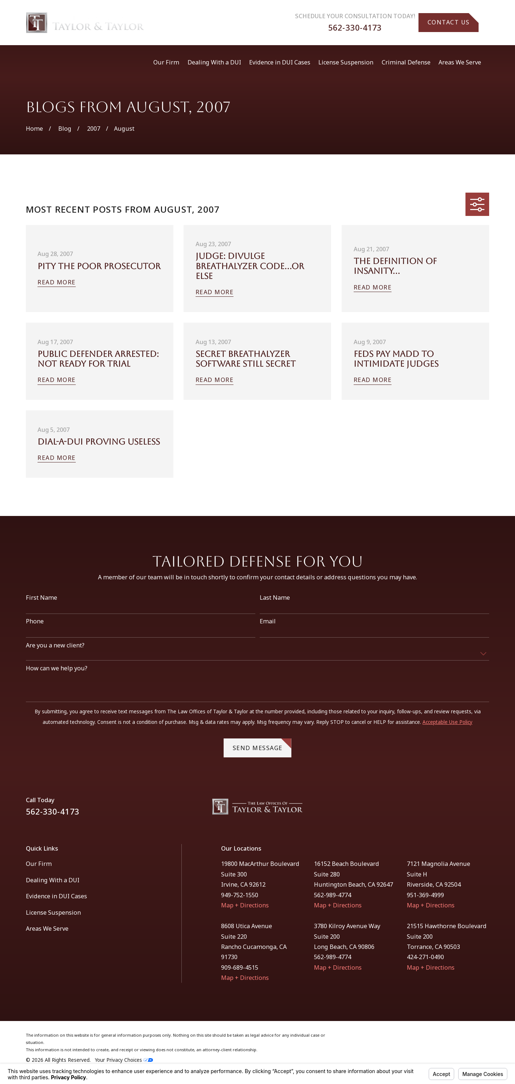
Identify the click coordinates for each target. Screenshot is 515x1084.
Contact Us (453, 19)
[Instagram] (485, 809)
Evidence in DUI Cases (56, 896)
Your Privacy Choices (124, 1060)
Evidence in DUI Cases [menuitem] (279, 62)
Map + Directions (245, 905)
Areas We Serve (47, 929)
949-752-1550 (239, 895)
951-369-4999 (425, 895)
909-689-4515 (239, 967)
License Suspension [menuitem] (345, 62)
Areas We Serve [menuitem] (460, 62)
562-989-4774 (332, 895)
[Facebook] (466, 809)
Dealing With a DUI (52, 880)
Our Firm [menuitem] (166, 62)
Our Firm (39, 864)
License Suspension (53, 912)
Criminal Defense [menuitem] (406, 62)
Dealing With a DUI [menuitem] (214, 62)
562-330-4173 (355, 27)
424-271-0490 (425, 957)
